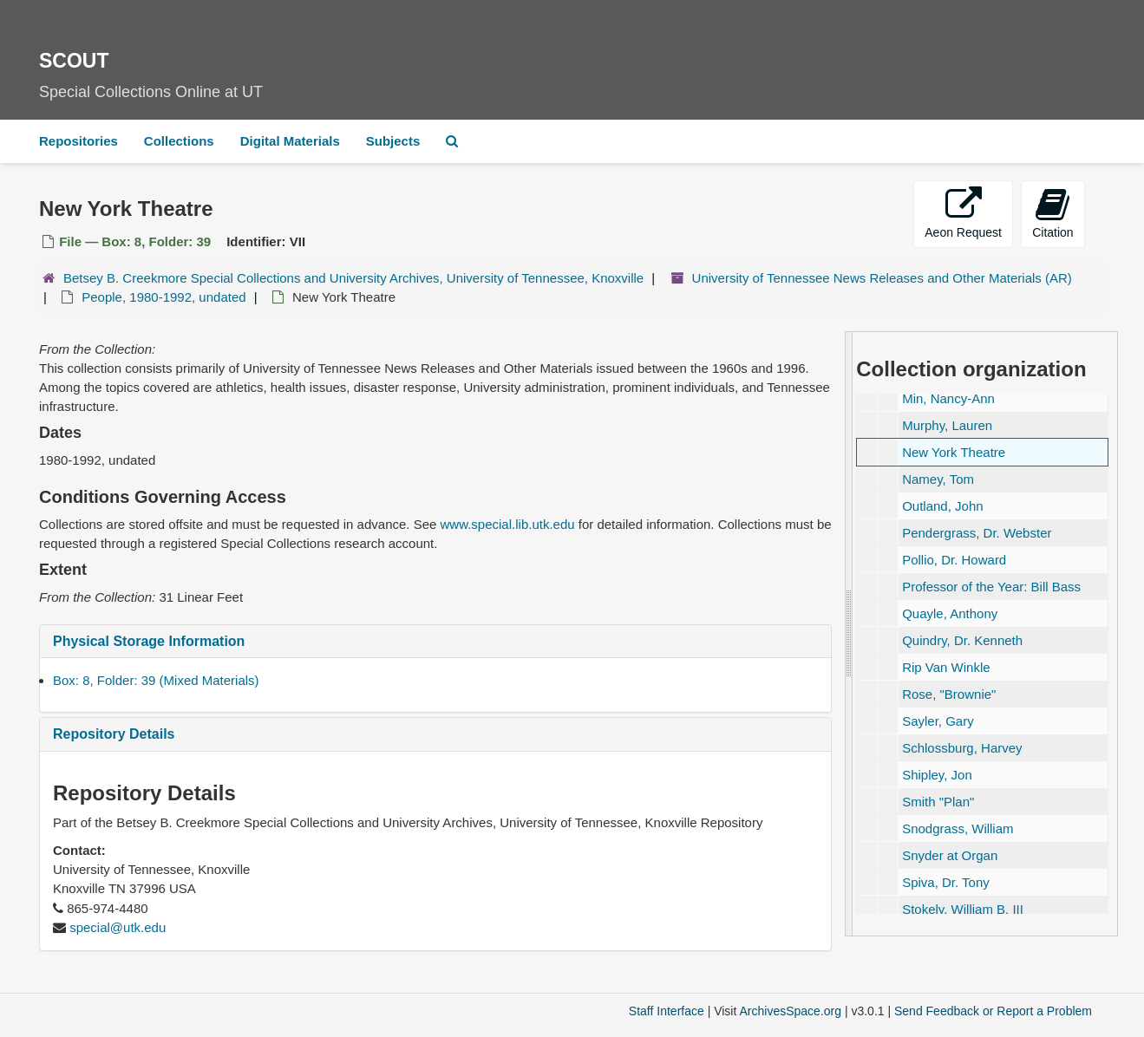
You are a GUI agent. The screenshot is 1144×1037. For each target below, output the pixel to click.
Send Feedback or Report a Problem (993, 1011)
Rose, (949, 694)
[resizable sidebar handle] (849, 634)
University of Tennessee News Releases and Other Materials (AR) (882, 278)
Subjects (393, 141)
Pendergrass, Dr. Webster (976, 532)
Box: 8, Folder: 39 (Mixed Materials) (156, 680)
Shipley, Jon (937, 774)
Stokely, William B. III (962, 909)
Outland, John (942, 506)
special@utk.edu (117, 927)
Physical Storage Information (149, 641)
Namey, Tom (938, 479)
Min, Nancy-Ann (948, 398)
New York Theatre (953, 452)
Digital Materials (290, 141)
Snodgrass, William (957, 828)
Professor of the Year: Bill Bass (991, 586)
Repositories (78, 141)
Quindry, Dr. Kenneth (962, 640)
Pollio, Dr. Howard (954, 559)
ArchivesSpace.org (790, 1011)
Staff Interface (666, 1011)
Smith (938, 801)
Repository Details (113, 734)
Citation (1052, 212)
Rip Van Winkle (946, 667)
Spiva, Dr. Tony (946, 882)
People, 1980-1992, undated (163, 297)
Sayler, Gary (938, 721)
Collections (179, 141)
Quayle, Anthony (949, 613)
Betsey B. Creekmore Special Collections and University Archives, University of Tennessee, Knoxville (353, 278)
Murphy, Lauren (947, 425)
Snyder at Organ (949, 855)
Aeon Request (963, 212)
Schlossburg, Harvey (962, 747)
